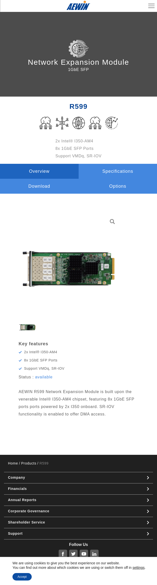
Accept (22, 577)
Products (28, 463)
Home (13, 463)
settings (139, 568)
